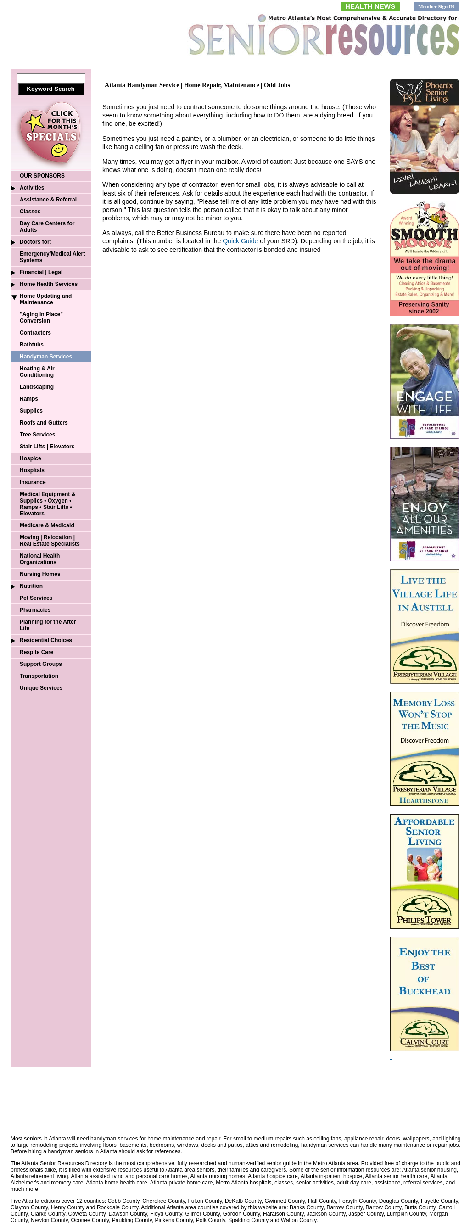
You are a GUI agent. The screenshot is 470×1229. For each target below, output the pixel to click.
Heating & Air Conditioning (37, 371)
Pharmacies (35, 610)
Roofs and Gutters (44, 422)
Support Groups (41, 664)
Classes (30, 211)
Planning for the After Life (48, 625)
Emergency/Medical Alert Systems (52, 257)
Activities (32, 187)
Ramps (29, 399)
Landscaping (37, 387)
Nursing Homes (40, 574)
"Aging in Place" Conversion (41, 317)
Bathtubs (32, 344)
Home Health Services (49, 284)
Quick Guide (240, 241)
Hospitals (32, 470)
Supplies (31, 411)
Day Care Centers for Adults (47, 226)
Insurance (33, 482)
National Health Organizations (40, 559)
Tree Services (37, 434)
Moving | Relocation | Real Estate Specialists (50, 540)
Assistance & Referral (48, 199)
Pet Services (36, 598)
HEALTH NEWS (370, 6)
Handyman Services (46, 356)
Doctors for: (35, 242)
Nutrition (31, 586)
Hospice (30, 458)
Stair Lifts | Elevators (47, 446)
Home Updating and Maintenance (46, 299)
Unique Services (41, 688)
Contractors (35, 333)
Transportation (39, 676)
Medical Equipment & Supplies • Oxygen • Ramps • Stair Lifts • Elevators (47, 504)
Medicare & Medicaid (47, 525)
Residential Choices (46, 640)
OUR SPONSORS (42, 176)
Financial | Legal (41, 272)
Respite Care (36, 652)
